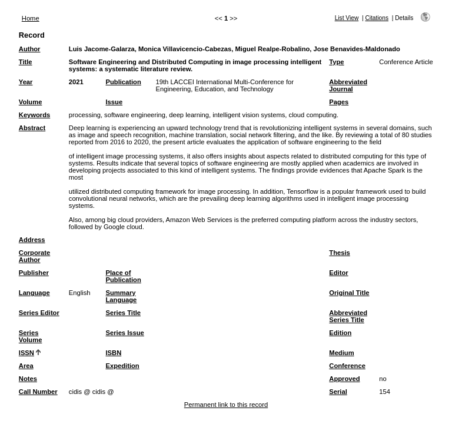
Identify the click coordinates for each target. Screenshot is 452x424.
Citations (376, 18)
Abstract (32, 127)
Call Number (38, 391)
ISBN (114, 352)
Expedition (122, 365)
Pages (338, 101)
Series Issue (125, 332)
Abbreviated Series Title (348, 316)
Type (336, 61)
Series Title (123, 312)
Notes (28, 378)
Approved (344, 378)
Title (25, 61)
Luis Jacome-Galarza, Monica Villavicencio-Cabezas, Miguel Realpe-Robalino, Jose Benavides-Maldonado (234, 48)
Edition (340, 332)
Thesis (339, 252)
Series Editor (39, 312)
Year (26, 81)
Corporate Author (34, 256)
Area (26, 365)
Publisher (34, 272)
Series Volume (30, 336)
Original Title (349, 292)
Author (30, 48)
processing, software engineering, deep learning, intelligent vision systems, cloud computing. (203, 114)
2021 (76, 81)
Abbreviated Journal (348, 85)
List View (347, 18)
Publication (123, 81)
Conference (347, 365)
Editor (338, 272)
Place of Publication (123, 276)
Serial (338, 391)
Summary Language (121, 296)
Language (34, 292)
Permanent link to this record (226, 404)
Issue (114, 101)
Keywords (34, 114)
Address (32, 239)
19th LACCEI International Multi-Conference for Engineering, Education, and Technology (225, 85)
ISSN (26, 352)
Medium (341, 352)
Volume (30, 101)
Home (30, 18)
